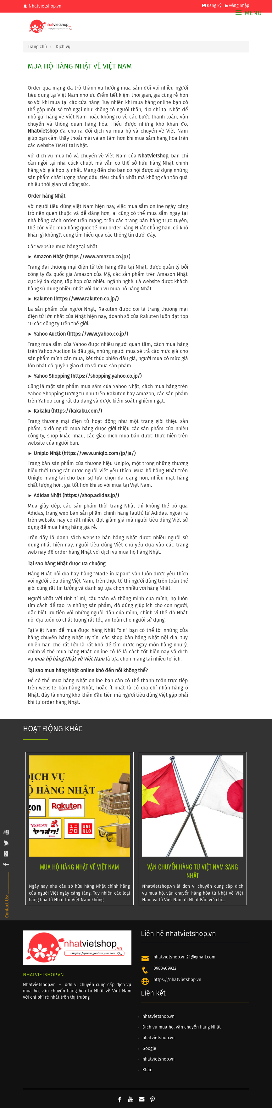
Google (149, 1048)
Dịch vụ (63, 47)
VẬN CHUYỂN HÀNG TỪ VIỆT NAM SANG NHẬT (192, 871)
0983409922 (164, 968)
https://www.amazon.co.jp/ (98, 256)
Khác (147, 1070)
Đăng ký (211, 6)
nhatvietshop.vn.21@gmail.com (184, 957)
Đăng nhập (236, 6)
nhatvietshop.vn (158, 1016)
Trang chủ (37, 47)
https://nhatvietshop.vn (177, 980)
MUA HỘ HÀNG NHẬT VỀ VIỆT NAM (79, 866)
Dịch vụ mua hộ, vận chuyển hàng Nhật (181, 1027)
